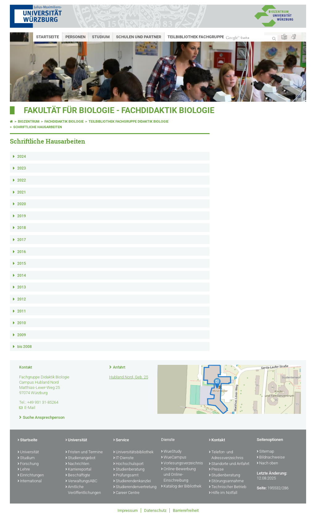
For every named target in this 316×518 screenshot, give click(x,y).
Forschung (28, 464)
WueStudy (171, 452)
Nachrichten (77, 464)
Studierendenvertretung (134, 487)
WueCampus (173, 457)
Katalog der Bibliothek (181, 486)
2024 (21, 156)
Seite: (262, 488)
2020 (21, 204)
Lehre (24, 469)
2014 (21, 275)
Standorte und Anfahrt (229, 464)
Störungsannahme (226, 481)
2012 (21, 299)
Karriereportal (78, 469)
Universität (28, 452)
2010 (21, 323)
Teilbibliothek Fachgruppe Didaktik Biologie (214, 37)
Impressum (128, 510)
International (30, 481)
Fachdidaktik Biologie (64, 122)
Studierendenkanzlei (132, 481)
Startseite (47, 37)
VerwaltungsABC (81, 481)
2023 (21, 168)
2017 (21, 240)
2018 (21, 228)
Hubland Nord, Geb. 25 (128, 377)
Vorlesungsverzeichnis (182, 463)
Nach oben (267, 463)
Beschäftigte (77, 475)
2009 (21, 335)
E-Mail (29, 407)
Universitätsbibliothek (133, 452)
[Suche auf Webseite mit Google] (250, 38)
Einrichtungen (31, 475)
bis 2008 (24, 347)
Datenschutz (155, 510)
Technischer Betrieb (227, 487)
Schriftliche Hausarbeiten (37, 127)
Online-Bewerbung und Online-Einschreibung (178, 475)
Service (121, 440)
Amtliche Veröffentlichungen (83, 490)
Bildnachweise (271, 457)
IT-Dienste (123, 458)
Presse (216, 469)
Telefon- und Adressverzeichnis (226, 455)
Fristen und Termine (84, 452)
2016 (21, 252)
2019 (21, 216)
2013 (21, 287)
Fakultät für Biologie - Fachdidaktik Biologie (119, 110)
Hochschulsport (128, 464)
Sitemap (265, 452)
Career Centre (126, 493)
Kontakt (217, 440)
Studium (101, 37)
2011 (21, 311)
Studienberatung (128, 469)
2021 (21, 192)
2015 (21, 263)
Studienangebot (80, 458)
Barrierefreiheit (186, 510)
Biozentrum (29, 122)
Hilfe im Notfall (223, 493)
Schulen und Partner (138, 37)
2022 (21, 180)
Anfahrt (119, 367)
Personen (75, 37)
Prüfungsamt (126, 475)
